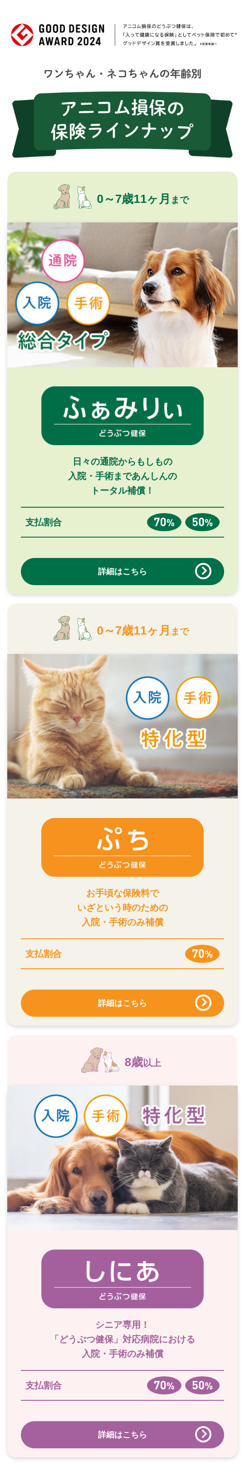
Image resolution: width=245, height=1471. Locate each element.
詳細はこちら (122, 571)
